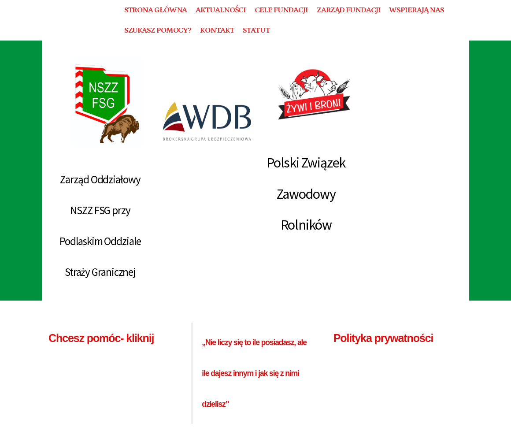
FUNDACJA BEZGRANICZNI (77, 20)
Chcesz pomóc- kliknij (101, 338)
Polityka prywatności (383, 338)
